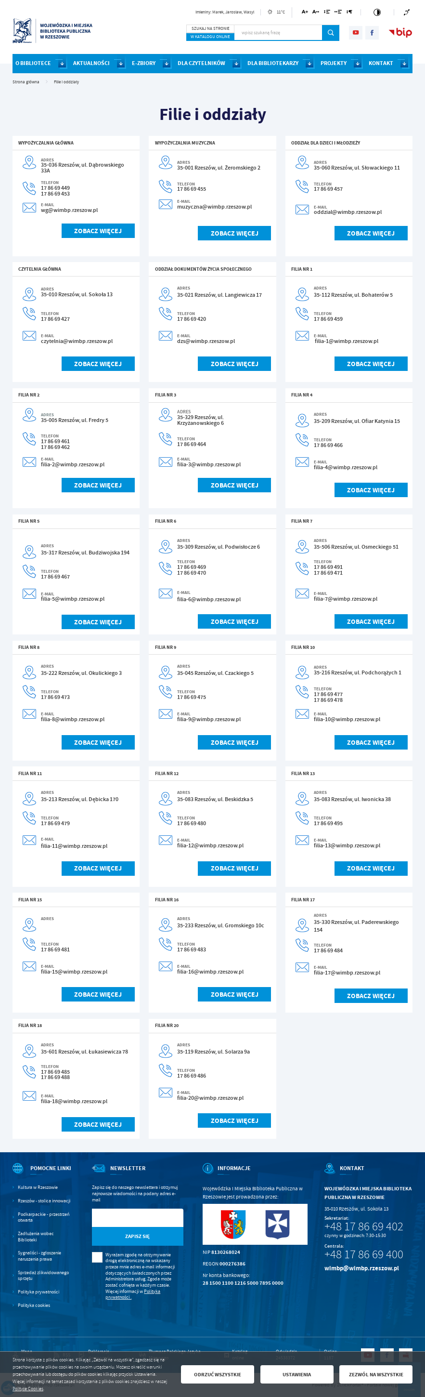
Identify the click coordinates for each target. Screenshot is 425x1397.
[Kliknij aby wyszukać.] (330, 32)
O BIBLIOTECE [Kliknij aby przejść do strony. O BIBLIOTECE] (33, 63)
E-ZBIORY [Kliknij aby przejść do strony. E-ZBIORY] (143, 63)
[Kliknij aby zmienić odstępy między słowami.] (338, 13)
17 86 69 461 (55, 441)
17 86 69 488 (55, 1077)
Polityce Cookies (28, 1389)
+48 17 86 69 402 (363, 1226)
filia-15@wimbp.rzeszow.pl (74, 971)
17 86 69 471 (328, 573)
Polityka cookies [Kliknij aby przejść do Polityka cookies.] (34, 1305)
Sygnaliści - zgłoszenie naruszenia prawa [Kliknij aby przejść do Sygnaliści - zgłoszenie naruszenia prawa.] (39, 1256)
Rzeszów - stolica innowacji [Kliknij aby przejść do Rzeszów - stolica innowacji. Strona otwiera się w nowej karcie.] (44, 1201)
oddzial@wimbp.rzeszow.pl (348, 212)
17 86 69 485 (55, 1072)
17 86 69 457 (328, 189)
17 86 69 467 (55, 576)
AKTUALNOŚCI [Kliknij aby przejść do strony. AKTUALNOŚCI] (91, 63)
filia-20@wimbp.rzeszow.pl (210, 1098)
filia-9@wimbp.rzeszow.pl (209, 719)
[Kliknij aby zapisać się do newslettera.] (137, 1236)
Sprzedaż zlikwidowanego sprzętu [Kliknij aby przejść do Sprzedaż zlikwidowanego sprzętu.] (43, 1276)
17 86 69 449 (55, 188)
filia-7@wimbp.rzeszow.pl (345, 599)
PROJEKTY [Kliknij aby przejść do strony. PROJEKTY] (334, 63)
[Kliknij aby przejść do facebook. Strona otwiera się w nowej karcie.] (372, 33)
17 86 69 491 (328, 567)
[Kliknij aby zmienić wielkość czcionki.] (304, 13)
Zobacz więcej (98, 231)
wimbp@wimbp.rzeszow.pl (361, 1268)
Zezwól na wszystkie (376, 1374)
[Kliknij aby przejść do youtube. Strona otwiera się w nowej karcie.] (355, 33)
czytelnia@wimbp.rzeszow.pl (77, 341)
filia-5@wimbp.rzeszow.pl (72, 599)
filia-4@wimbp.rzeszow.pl (345, 467)
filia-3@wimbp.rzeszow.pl (209, 464)
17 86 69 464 (191, 444)
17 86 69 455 (191, 189)
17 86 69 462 (55, 447)
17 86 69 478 (328, 700)
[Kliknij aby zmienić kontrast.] (377, 12)
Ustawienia (297, 1374)
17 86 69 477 (328, 694)
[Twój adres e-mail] (124, 1218)
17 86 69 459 (328, 319)
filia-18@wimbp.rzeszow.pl (74, 1101)
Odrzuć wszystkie (217, 1374)
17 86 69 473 (55, 697)
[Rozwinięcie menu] (43, 1174)
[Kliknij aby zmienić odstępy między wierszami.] (326, 13)
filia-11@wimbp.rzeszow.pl (74, 846)
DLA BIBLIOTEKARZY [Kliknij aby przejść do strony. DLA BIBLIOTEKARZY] (272, 63)
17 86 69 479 (55, 823)
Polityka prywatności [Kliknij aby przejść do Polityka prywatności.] (38, 1292)
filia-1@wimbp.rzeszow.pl (346, 341)
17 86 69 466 (328, 445)
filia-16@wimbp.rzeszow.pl (210, 971)
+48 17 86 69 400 (363, 1254)
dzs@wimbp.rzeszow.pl (206, 341)
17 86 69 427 (55, 319)
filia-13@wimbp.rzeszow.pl (347, 845)
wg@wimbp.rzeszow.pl (69, 210)
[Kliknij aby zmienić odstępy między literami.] (316, 13)
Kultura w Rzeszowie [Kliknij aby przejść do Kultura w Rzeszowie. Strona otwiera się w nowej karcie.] (38, 1187)
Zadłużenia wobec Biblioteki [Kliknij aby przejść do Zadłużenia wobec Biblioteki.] (36, 1237)
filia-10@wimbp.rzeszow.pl (347, 719)
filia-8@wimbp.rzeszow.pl (72, 719)
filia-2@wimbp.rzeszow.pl (72, 464)
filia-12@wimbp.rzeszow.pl (210, 845)
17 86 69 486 (191, 1076)
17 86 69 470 (191, 573)
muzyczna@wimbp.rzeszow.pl (214, 207)
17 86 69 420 (191, 319)
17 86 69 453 (55, 194)
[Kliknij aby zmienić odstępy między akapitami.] (349, 13)
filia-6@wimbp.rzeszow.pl (209, 599)
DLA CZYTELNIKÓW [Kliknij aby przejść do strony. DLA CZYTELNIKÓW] (201, 63)
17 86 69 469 (191, 567)
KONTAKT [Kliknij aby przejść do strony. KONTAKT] (381, 63)
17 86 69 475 (191, 697)
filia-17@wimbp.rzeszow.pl (347, 972)
